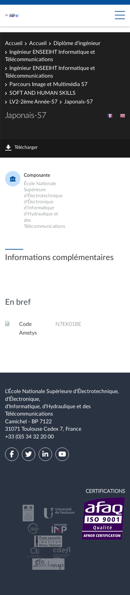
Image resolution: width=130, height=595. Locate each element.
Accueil (14, 43)
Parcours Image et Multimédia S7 (48, 84)
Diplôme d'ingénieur (76, 43)
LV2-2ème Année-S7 (33, 101)
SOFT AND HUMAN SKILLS (42, 93)
